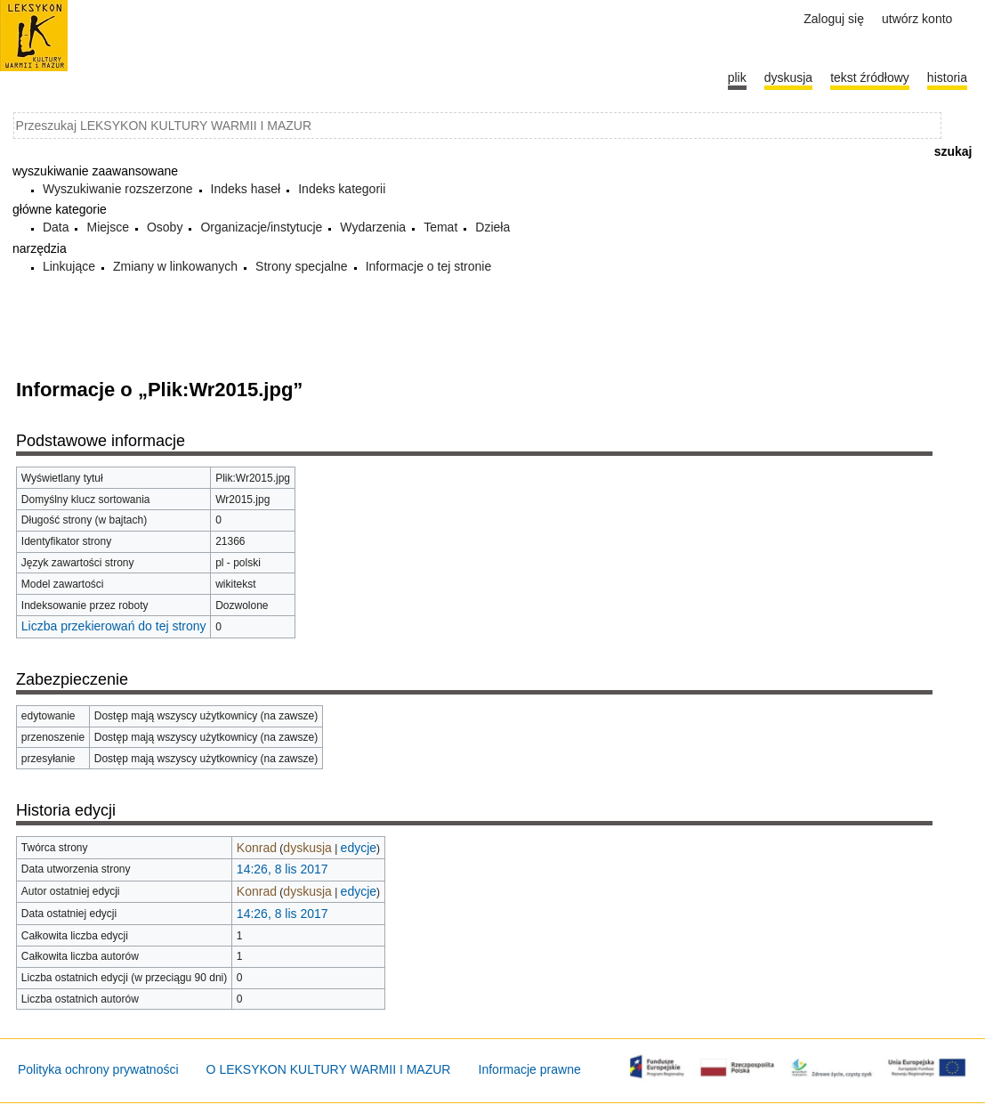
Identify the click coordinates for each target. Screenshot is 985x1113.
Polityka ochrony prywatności (98, 1069)
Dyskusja (788, 77)
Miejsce (107, 227)
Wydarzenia (373, 227)
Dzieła (492, 227)
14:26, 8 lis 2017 (282, 869)
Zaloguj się (833, 19)
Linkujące (69, 266)
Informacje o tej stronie (429, 266)
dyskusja (307, 848)
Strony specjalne (301, 266)
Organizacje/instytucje (261, 227)
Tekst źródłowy (869, 77)
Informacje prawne (530, 1069)
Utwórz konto (917, 19)
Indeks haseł (246, 189)
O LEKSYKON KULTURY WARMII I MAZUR (328, 1069)
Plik (737, 77)
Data (56, 227)
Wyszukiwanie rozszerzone (118, 189)
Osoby (164, 227)
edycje (358, 848)
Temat (440, 227)
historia (947, 77)
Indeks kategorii (341, 189)
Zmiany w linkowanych (175, 266)
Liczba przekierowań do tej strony (113, 626)
